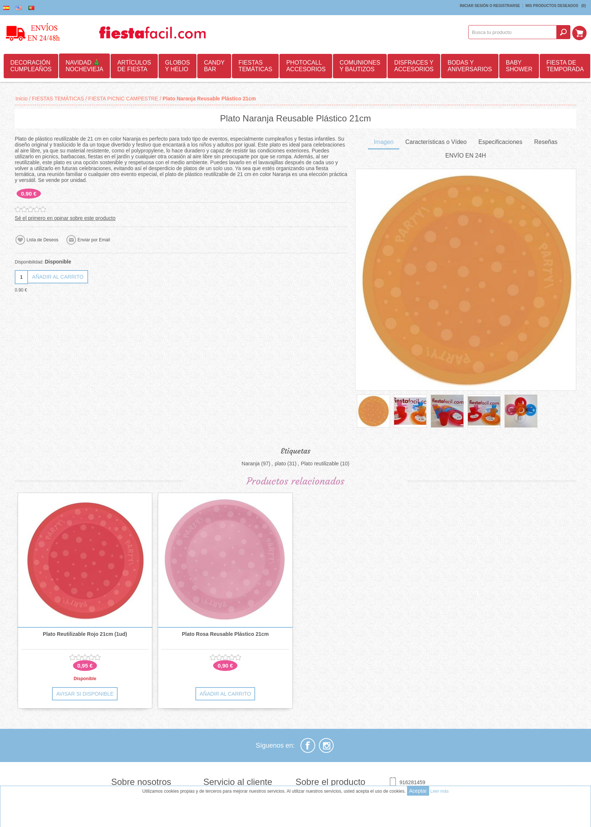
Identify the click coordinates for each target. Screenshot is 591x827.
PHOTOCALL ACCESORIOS (306, 65)
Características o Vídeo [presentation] (435, 142)
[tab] (383, 142)
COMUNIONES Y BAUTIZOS (360, 65)
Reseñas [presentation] (545, 142)
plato (280, 463)
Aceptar (418, 791)
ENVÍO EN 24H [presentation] (465, 155)
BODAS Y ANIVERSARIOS (470, 65)
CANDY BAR (214, 65)
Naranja (250, 463)
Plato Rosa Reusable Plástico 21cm (225, 634)
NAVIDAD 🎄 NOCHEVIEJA (84, 65)
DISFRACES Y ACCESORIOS (414, 65)
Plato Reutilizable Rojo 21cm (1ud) (85, 634)
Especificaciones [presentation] (500, 142)
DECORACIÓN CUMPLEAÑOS (31, 65)
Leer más (439, 791)
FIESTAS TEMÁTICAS (255, 65)
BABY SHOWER (519, 65)
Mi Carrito (580, 32)
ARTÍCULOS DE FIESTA (134, 65)
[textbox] (513, 32)
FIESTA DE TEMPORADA (565, 65)
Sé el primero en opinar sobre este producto (65, 218)
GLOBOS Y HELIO (177, 65)
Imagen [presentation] (383, 142)
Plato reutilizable (320, 463)
